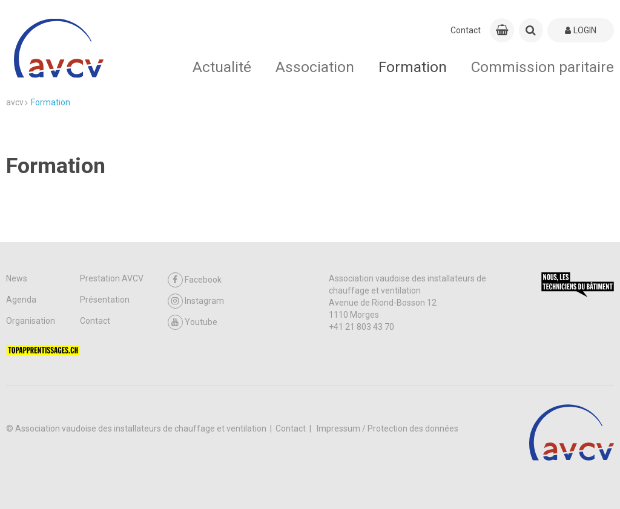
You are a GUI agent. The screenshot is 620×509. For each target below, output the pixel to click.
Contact (465, 30)
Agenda (21, 299)
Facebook (195, 279)
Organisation (30, 321)
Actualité (222, 67)
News (16, 278)
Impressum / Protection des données (387, 428)
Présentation (105, 299)
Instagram (196, 301)
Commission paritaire (542, 67)
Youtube (192, 322)
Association (314, 67)
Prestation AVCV (111, 278)
